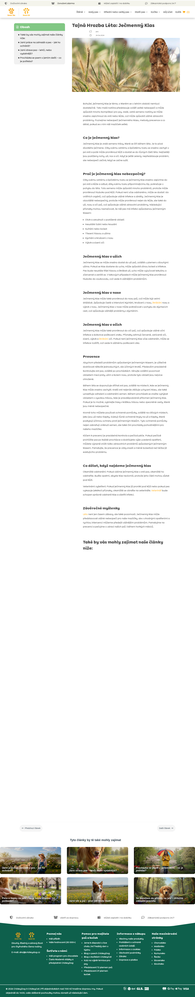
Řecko (157, 956)
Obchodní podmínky (130, 952)
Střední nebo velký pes (116, 12)
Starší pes (140, 12)
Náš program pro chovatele (63, 955)
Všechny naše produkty (131, 938)
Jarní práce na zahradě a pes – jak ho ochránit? (39, 44)
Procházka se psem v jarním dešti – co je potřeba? (39, 59)
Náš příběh (54, 938)
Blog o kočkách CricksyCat (98, 956)
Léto (85, 514)
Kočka (154, 12)
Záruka (122, 956)
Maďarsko (159, 946)
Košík (178, 12)
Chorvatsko (160, 942)
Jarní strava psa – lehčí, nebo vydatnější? (35, 51)
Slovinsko (159, 963)
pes (97, 31)
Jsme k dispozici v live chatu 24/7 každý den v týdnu (96, 946)
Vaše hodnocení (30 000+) (62, 942)
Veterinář (156, 490)
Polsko (157, 949)
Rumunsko (159, 953)
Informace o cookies (129, 949)
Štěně (79, 12)
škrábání (157, 302)
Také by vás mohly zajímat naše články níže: (40, 36)
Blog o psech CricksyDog (97, 953)
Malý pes (93, 12)
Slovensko (159, 960)
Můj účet (167, 12)
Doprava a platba (128, 959)
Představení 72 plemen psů (98, 967)
